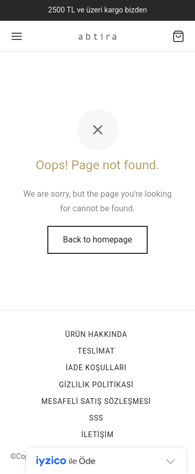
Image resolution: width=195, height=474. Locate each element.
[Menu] (16, 36)
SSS (96, 418)
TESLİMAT (95, 351)
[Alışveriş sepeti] (178, 36)
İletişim (97, 434)
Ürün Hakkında (96, 334)
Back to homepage (97, 240)
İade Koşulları (96, 367)
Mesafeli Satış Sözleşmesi (96, 401)
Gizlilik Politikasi (96, 385)
